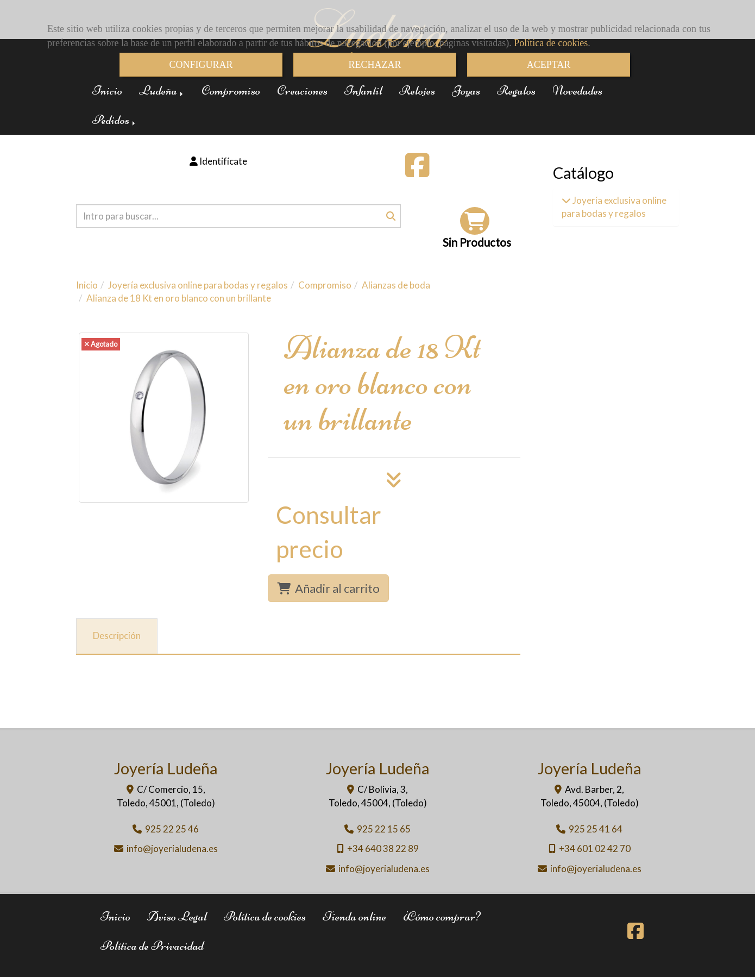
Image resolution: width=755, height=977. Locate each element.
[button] (218, 161)
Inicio (107, 90)
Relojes (417, 90)
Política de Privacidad (152, 946)
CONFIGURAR (200, 64)
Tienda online (354, 916)
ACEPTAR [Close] (549, 64)
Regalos (516, 90)
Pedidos (114, 120)
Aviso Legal (177, 916)
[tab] (117, 636)
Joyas (466, 90)
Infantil (363, 90)
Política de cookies (551, 42)
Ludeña (162, 90)
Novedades (577, 90)
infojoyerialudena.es (172, 848)
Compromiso (231, 90)
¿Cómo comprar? (441, 916)
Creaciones (302, 90)
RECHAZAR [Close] (374, 64)
